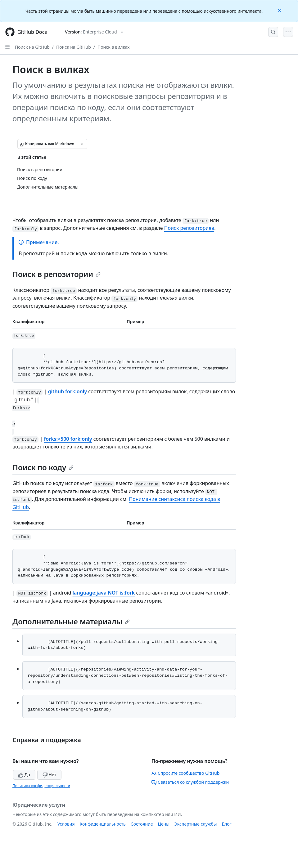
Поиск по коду (43, 467)
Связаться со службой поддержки (190, 782)
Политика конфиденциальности (41, 785)
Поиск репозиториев (189, 228)
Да (24, 775)
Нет (49, 775)
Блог (226, 824)
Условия (66, 824)
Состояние (142, 824)
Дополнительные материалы (71, 621)
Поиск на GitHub (32, 47)
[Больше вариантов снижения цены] (82, 144)
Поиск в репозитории (56, 274)
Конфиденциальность (103, 824)
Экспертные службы (195, 824)
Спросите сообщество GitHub (185, 773)
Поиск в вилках (113, 47)
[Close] (280, 10)
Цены (163, 824)
